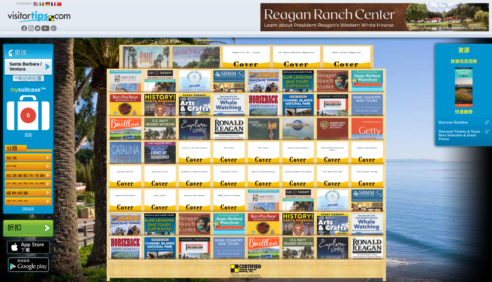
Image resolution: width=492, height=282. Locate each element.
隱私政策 (28, 208)
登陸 (28, 134)
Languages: (24, 3)
